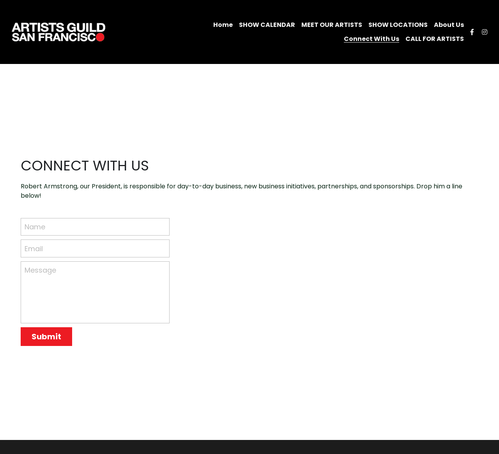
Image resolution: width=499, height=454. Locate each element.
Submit (46, 336)
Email (34, 248)
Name (35, 227)
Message (40, 270)
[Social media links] (472, 32)
